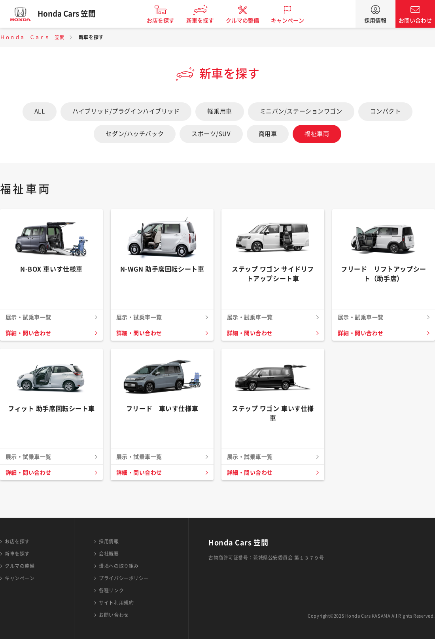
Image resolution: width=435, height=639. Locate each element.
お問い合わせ (415, 20)
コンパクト (385, 111)
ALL (39, 111)
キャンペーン (290, 20)
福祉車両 (316, 134)
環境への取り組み (118, 566)
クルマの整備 (245, 20)
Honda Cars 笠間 (69, 14)
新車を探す (203, 20)
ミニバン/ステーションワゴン (301, 111)
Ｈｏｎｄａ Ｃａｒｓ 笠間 (32, 37)
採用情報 (375, 20)
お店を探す (163, 20)
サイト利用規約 (116, 602)
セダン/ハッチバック (135, 134)
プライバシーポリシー (124, 578)
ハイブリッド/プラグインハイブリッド (126, 111)
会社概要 (109, 553)
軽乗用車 (219, 111)
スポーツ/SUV (211, 134)
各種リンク (111, 590)
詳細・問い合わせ (29, 333)
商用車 (268, 134)
